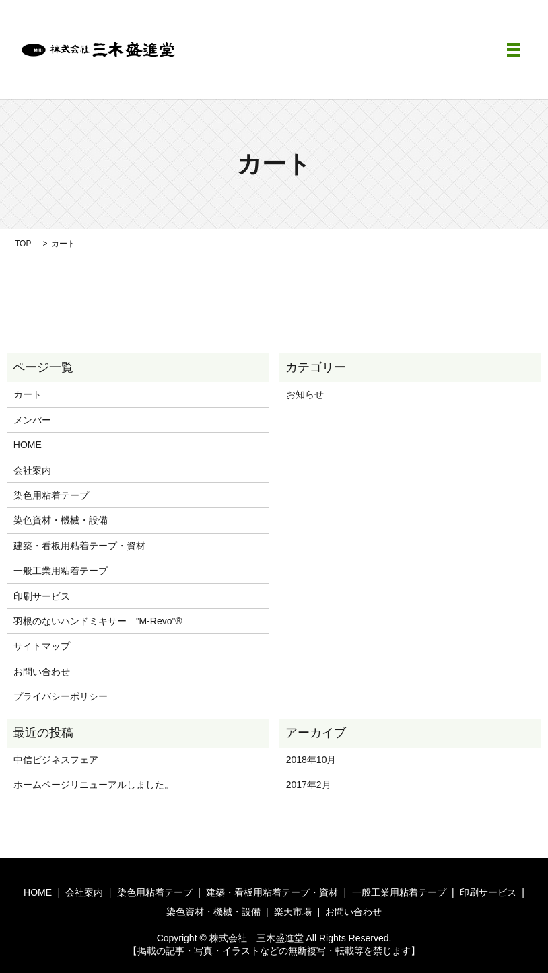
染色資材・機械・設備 (60, 520)
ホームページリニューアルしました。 (93, 784)
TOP (23, 243)
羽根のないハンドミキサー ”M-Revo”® (97, 621)
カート (27, 394)
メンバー (32, 420)
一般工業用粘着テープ (60, 570)
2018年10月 (311, 759)
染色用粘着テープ (51, 495)
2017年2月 (308, 784)
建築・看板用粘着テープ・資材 (79, 545)
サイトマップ (41, 646)
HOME (27, 444)
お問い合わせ (41, 671)
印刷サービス (41, 596)
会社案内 (32, 470)
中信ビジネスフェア (55, 759)
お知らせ (305, 394)
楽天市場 (293, 911)
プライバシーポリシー (60, 696)
